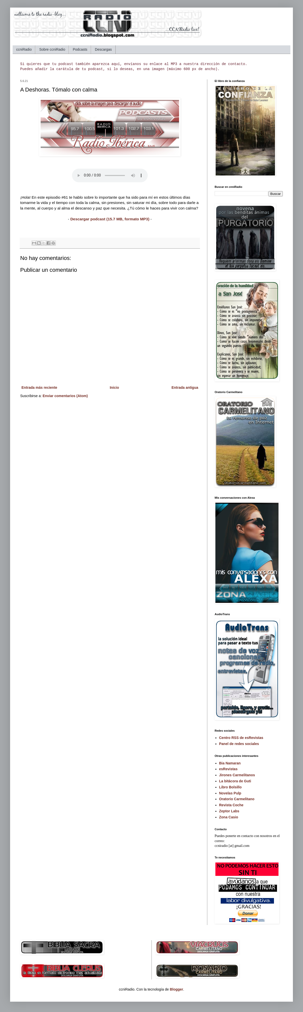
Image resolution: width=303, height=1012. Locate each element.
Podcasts (80, 49)
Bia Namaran (230, 763)
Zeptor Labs (229, 811)
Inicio (114, 387)
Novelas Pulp (230, 793)
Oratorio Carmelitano (237, 799)
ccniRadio (24, 49)
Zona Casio (228, 817)
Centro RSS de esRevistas (241, 738)
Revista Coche (231, 805)
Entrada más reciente (39, 387)
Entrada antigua (184, 387)
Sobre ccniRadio (52, 49)
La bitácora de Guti (235, 781)
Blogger (176, 989)
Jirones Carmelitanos (237, 775)
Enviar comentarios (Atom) (65, 396)
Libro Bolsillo (230, 787)
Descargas (103, 49)
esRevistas (228, 769)
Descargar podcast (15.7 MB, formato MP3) (109, 219)
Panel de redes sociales (239, 744)
